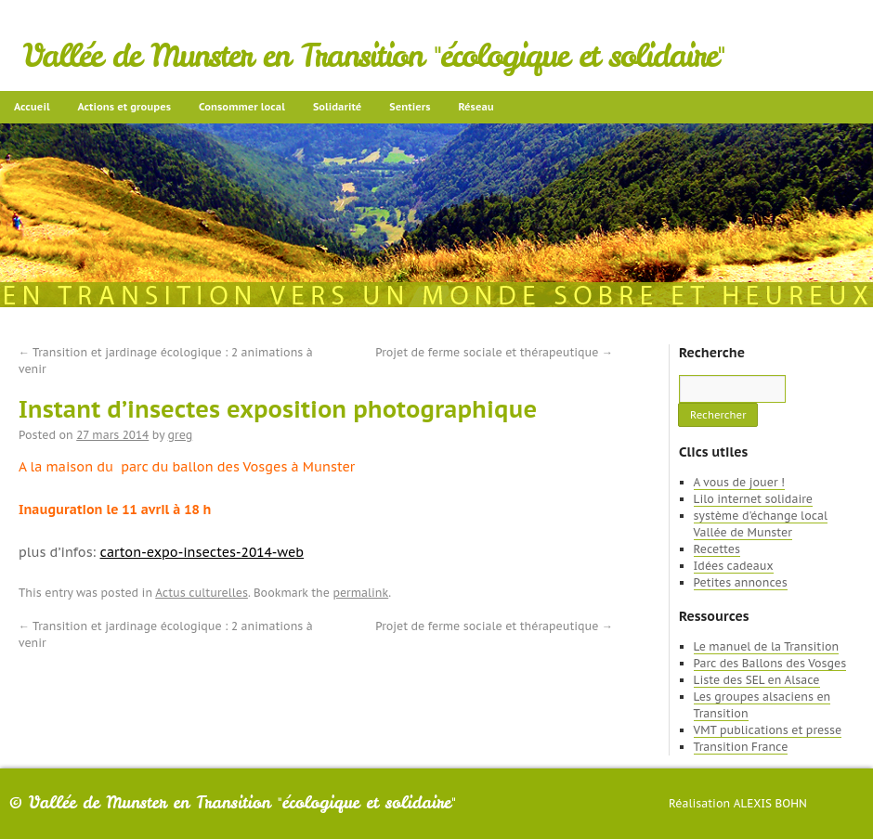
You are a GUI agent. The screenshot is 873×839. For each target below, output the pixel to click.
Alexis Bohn (770, 803)
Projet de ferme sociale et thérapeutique (494, 352)
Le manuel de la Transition (767, 646)
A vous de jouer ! (739, 482)
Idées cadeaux (734, 566)
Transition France (741, 747)
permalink (360, 593)
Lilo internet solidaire (753, 499)
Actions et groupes (124, 106)
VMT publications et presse (768, 730)
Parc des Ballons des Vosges (770, 663)
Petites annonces (741, 582)
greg (180, 435)
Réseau (475, 106)
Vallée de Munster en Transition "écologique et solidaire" (373, 55)
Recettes (717, 549)
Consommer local (242, 106)
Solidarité (337, 106)
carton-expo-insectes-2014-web (202, 552)
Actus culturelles (201, 593)
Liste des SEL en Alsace (757, 680)
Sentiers (409, 106)
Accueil (32, 106)
